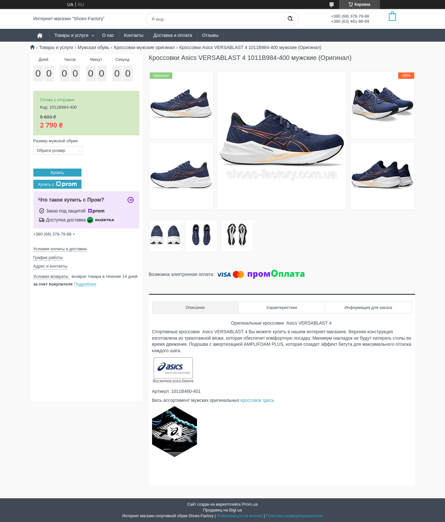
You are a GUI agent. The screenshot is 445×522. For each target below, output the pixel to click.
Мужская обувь (93, 47)
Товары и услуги (72, 35)
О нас (108, 35)
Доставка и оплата (172, 35)
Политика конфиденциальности (294, 516)
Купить (57, 172)
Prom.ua (250, 504)
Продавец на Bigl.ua (222, 510)
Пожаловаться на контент (240, 516)
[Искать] (290, 18)
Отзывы (210, 35)
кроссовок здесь (258, 400)
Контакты (133, 35)
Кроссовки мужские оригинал (144, 47)
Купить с (57, 184)
